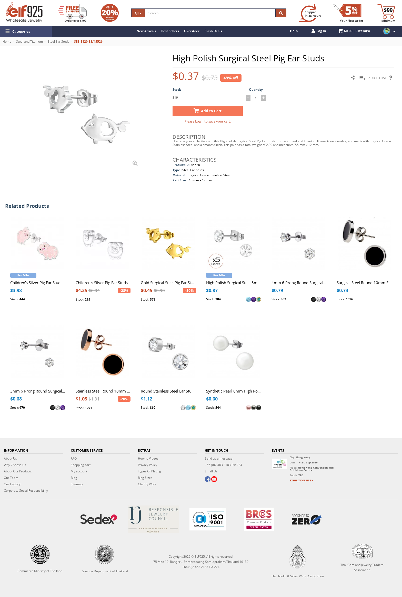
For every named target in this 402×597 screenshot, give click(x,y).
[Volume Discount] (110, 13)
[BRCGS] (259, 519)
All (138, 13)
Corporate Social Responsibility (26, 490)
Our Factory (12, 484)
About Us (10, 458)
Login (199, 121)
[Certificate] (153, 519)
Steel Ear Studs (58, 41)
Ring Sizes (145, 477)
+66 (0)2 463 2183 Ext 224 (223, 465)
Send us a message (219, 458)
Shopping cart (81, 465)
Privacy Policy (147, 465)
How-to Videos (148, 458)
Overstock (191, 31)
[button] (26, 31)
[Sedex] (98, 519)
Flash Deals (213, 31)
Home (7, 41)
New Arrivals (146, 31)
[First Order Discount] (348, 13)
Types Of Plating (149, 471)
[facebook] (207, 479)
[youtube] (214, 479)
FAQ (74, 458)
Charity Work (147, 484)
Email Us (211, 471)
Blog (74, 477)
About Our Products (18, 471)
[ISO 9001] (207, 519)
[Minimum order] (386, 13)
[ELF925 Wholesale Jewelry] (24, 12)
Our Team (11, 477)
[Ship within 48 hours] (310, 13)
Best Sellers (170, 31)
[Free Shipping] (72, 13)
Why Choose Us (15, 465)
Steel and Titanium (29, 41)
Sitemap (77, 484)
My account (79, 471)
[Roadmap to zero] (307, 519)
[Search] (210, 12)
